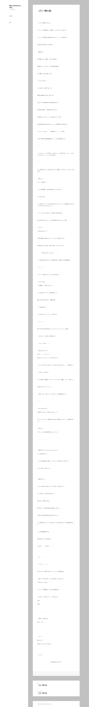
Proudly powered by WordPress (44, 704)
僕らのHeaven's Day (15, 6)
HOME (10, 16)
